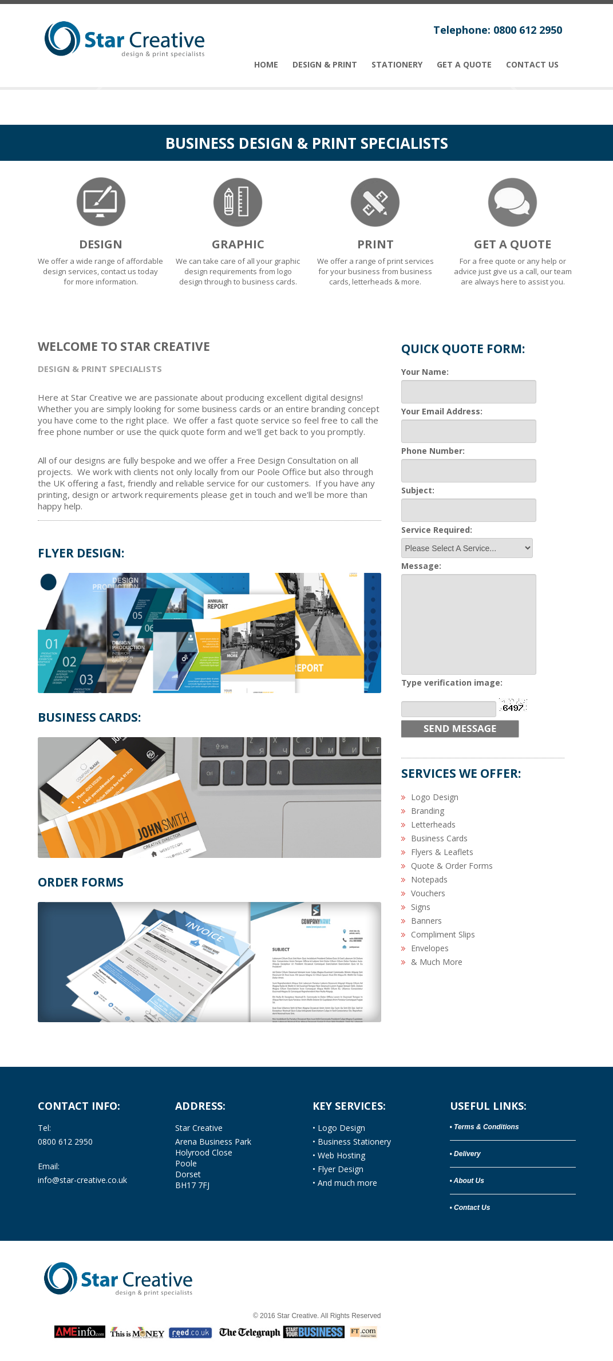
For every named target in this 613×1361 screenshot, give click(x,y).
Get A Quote (464, 65)
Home (266, 65)
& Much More (436, 961)
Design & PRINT (324, 65)
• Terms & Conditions (484, 1127)
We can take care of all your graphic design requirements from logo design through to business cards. (238, 229)
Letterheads (433, 824)
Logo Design (434, 797)
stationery (396, 65)
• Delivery (465, 1154)
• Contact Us (470, 1208)
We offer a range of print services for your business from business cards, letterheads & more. (375, 229)
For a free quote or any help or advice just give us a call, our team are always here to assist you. (513, 229)
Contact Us (532, 65)
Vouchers (428, 893)
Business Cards (439, 838)
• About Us (467, 1181)
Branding (427, 810)
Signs (420, 906)
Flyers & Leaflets (442, 851)
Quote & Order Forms (452, 865)
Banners (426, 920)
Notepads (429, 879)
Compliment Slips (443, 934)
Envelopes (430, 948)
